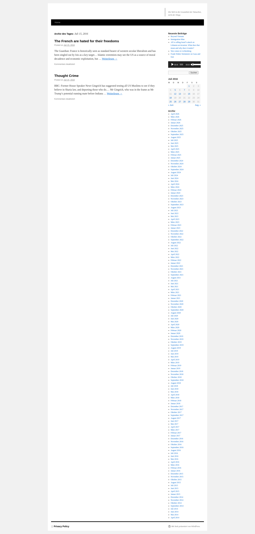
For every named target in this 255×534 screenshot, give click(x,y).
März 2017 (175, 430)
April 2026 (175, 114)
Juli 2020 (174, 316)
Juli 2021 (174, 281)
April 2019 (175, 359)
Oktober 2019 (176, 342)
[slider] (181, 64)
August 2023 (176, 207)
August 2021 (176, 278)
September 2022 (177, 240)
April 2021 (175, 289)
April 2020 (175, 324)
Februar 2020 (176, 330)
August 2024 (176, 172)
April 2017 (175, 427)
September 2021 (177, 275)
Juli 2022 (174, 245)
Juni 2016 (174, 456)
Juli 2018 (174, 386)
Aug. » (198, 105)
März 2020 (175, 327)
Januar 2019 (175, 368)
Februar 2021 (176, 295)
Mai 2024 (174, 181)
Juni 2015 (174, 488)
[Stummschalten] (192, 64)
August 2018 (176, 383)
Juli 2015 (174, 485)
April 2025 (175, 149)
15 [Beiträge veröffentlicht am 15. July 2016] (189, 94)
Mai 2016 (174, 459)
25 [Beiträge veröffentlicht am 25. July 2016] (170, 102)
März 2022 (175, 257)
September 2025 (177, 134)
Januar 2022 (175, 263)
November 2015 (177, 476)
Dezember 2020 (177, 301)
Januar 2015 (175, 494)
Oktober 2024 (176, 166)
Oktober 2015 (176, 479)
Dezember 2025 (177, 125)
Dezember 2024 (177, 161)
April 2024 (175, 184)
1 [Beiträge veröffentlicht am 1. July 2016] (189, 86)
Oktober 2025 (176, 131)
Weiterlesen (109, 58)
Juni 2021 (174, 283)
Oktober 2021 (176, 272)
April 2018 (175, 395)
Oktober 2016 (176, 444)
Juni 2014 (174, 512)
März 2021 (175, 292)
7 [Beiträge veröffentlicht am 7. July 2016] (184, 90)
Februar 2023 (176, 225)
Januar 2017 (175, 436)
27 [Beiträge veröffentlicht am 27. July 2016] (180, 102)
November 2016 (177, 441)
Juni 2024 (174, 178)
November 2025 (177, 128)
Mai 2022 (174, 251)
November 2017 (177, 409)
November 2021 (177, 269)
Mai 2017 (174, 424)
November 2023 (177, 199)
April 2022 (175, 254)
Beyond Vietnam (177, 36)
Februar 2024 (176, 190)
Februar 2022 (176, 260)
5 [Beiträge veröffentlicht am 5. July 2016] (175, 90)
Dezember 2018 (177, 371)
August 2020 (176, 313)
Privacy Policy (61, 526)
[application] (184, 64)
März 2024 (175, 187)
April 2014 (175, 517)
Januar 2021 (175, 298)
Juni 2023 (174, 213)
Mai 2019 (174, 357)
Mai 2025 (174, 146)
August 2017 (176, 418)
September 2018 (177, 380)
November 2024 (177, 164)
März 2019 (175, 362)
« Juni (170, 105)
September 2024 (177, 169)
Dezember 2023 (177, 196)
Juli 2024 (174, 175)
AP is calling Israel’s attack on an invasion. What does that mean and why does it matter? (185, 45)
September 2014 (177, 506)
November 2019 (177, 339)
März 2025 (175, 152)
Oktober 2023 (176, 202)
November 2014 (177, 500)
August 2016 (176, 450)
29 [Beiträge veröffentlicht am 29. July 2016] (189, 102)
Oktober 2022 (176, 237)
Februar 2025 (176, 155)
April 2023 (175, 219)
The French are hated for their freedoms (86, 41)
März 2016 (175, 465)
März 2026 (175, 117)
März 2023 (175, 222)
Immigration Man (178, 39)
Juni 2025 (174, 143)
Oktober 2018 (176, 377)
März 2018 (175, 398)
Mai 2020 (174, 321)
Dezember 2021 (177, 266)
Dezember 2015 (177, 474)
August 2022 (176, 242)
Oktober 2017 (176, 412)
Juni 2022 (174, 248)
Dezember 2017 (177, 406)
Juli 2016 (174, 453)
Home (57, 22)
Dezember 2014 (177, 497)
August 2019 (176, 348)
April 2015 (175, 491)
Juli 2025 (174, 140)
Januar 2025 (175, 158)
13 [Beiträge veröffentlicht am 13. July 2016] (180, 94)
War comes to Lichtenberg (181, 51)
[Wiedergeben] (172, 64)
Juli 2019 (174, 351)
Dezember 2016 (177, 438)
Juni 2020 (174, 319)
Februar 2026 (176, 120)
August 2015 (176, 482)
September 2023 (177, 204)
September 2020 (177, 310)
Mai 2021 (174, 286)
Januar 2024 (175, 193)
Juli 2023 (174, 210)
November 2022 (177, 234)
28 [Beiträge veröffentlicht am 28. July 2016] (184, 102)
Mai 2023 (174, 216)
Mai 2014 (174, 515)
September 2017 (177, 415)
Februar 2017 (176, 433)
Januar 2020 (175, 333)
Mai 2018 (174, 392)
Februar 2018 (176, 400)
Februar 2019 (176, 365)
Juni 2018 (174, 389)
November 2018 (177, 374)
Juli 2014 (174, 509)
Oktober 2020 (176, 307)
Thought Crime (66, 76)
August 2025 (176, 137)
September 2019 (177, 345)
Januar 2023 (175, 228)
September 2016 (177, 447)
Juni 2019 (174, 354)
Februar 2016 (176, 468)
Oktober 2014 (176, 503)
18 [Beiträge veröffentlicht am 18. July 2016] (170, 98)
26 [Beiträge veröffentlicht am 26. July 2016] (175, 102)
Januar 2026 (175, 123)
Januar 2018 (175, 403)
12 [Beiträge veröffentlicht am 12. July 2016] (175, 94)
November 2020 (177, 304)
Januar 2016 (175, 471)
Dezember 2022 (177, 231)
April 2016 (175, 462)
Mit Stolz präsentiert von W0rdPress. (185, 526)
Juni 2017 (174, 421)
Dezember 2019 (177, 336)
